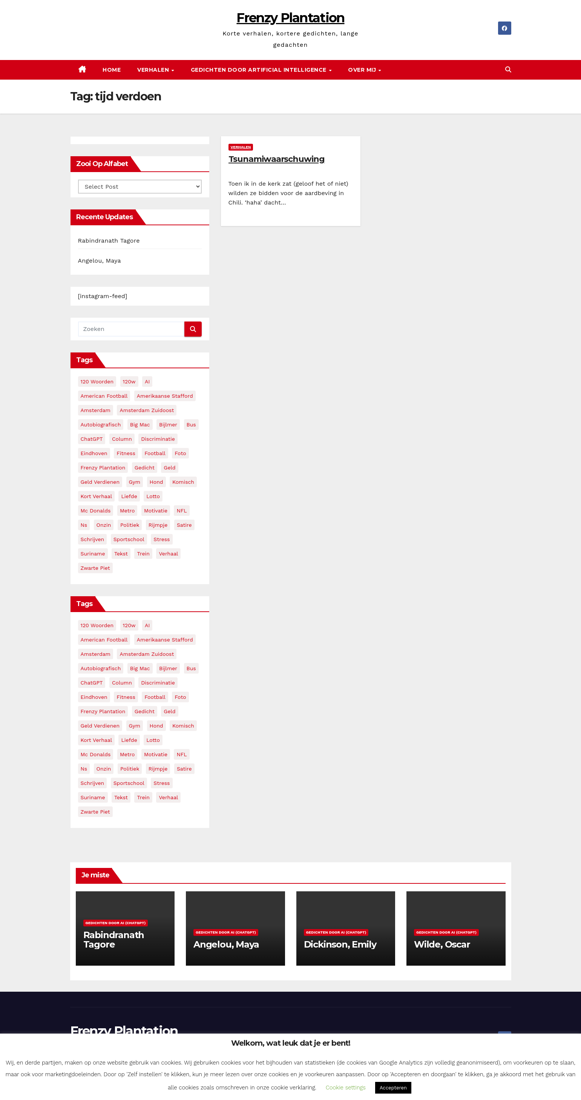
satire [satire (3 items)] (184, 525)
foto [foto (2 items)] (180, 453)
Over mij (363, 69)
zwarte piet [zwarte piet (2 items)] (95, 568)
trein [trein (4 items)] (143, 554)
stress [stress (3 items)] (161, 539)
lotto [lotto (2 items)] (153, 496)
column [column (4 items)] (122, 439)
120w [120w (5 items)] (129, 381)
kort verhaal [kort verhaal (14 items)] (96, 496)
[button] (508, 69)
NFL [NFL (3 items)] (181, 511)
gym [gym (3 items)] (135, 482)
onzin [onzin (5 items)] (104, 525)
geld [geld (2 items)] (169, 468)
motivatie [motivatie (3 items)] (155, 511)
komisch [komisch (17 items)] (183, 482)
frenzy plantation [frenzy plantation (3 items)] (103, 468)
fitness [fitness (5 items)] (126, 453)
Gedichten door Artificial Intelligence (259, 69)
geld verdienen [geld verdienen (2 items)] (100, 482)
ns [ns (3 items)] (84, 525)
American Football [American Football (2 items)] (104, 396)
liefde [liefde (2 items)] (129, 496)
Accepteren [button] (393, 1088)
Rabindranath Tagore (109, 240)
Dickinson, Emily (340, 944)
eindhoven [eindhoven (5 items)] (94, 453)
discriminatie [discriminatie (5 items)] (158, 439)
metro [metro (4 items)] (127, 511)
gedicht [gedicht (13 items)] (145, 468)
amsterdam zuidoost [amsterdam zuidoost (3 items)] (147, 410)
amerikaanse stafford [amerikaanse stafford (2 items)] (165, 396)
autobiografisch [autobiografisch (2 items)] (101, 425)
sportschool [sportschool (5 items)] (128, 539)
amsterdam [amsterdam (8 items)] (95, 410)
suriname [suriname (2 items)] (93, 554)
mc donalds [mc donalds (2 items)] (96, 511)
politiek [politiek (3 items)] (129, 525)
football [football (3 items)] (155, 453)
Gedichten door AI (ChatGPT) (116, 923)
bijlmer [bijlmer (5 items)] (168, 425)
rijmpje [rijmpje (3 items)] (158, 525)
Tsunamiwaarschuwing (276, 159)
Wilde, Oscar (442, 944)
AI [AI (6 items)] (147, 381)
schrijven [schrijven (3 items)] (92, 539)
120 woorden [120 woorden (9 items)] (97, 381)
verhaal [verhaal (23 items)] (168, 554)
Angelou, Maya (99, 260)
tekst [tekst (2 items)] (121, 554)
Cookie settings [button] (346, 1087)
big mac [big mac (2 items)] (140, 425)
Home (112, 69)
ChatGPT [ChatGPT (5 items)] (92, 439)
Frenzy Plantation (290, 18)
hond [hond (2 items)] (156, 482)
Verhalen (154, 69)
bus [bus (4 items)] (191, 425)
